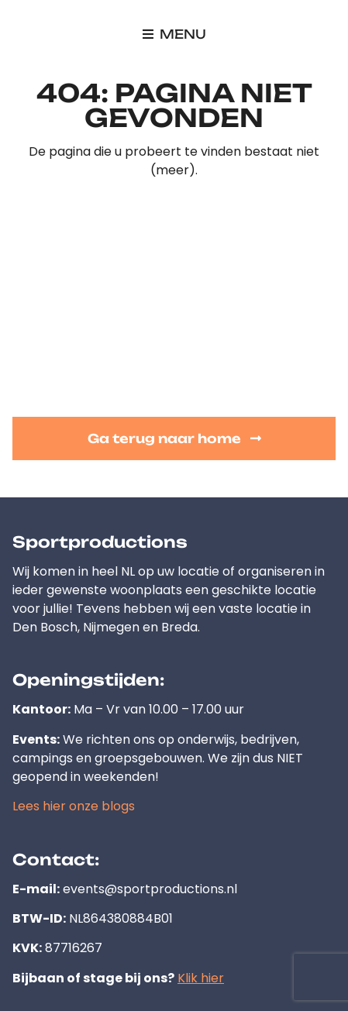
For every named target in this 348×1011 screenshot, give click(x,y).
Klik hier (200, 978)
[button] (174, 34)
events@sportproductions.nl (150, 889)
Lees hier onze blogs (73, 806)
